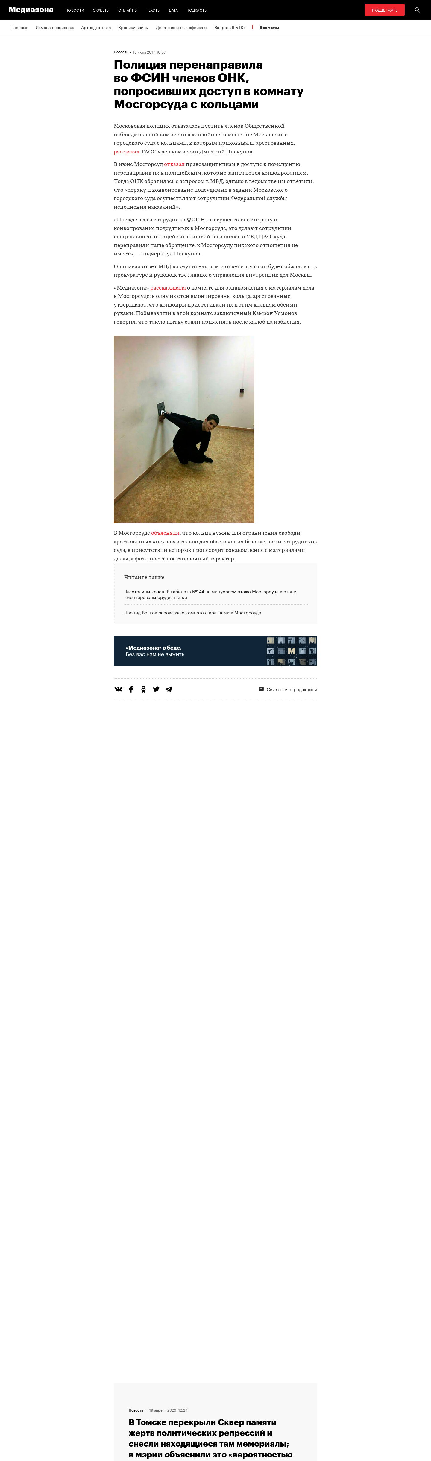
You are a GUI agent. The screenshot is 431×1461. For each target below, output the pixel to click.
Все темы (269, 27)
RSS (196, 1385)
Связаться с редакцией (288, 688)
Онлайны (128, 10)
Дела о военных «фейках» (181, 27)
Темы (121, 1419)
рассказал (126, 152)
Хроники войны (133, 27)
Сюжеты (101, 10)
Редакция (125, 1385)
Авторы (123, 1408)
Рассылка (199, 1397)
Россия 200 (201, 1419)
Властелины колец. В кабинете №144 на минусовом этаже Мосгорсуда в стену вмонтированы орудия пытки (210, 594)
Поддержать (384, 10)
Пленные (19, 27)
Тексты (153, 10)
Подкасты (197, 10)
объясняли (165, 533)
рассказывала (168, 288)
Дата (173, 10)
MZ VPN (197, 1408)
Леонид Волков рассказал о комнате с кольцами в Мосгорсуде (192, 611)
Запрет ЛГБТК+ (230, 27)
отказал (174, 164)
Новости (74, 10)
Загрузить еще (215, 1211)
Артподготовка (96, 27)
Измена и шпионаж (55, 27)
